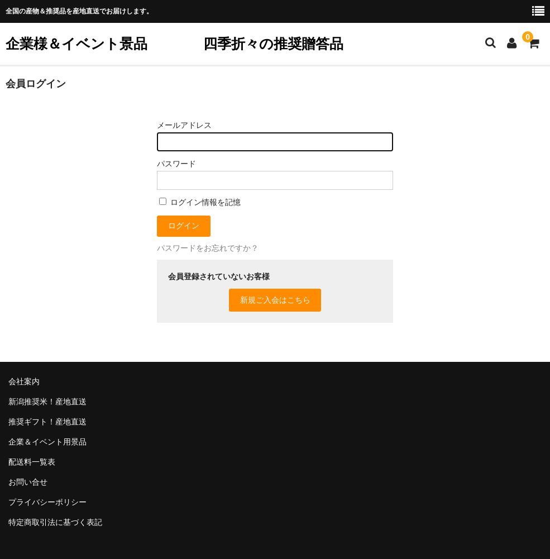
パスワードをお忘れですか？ (208, 247)
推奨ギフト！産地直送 (47, 421)
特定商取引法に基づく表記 (55, 522)
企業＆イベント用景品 (47, 441)
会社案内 (24, 381)
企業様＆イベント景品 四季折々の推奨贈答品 (174, 43)
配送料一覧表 (31, 461)
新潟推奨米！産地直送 (47, 401)
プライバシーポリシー (47, 502)
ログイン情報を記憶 (200, 202)
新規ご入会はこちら (275, 299)
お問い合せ (27, 481)
